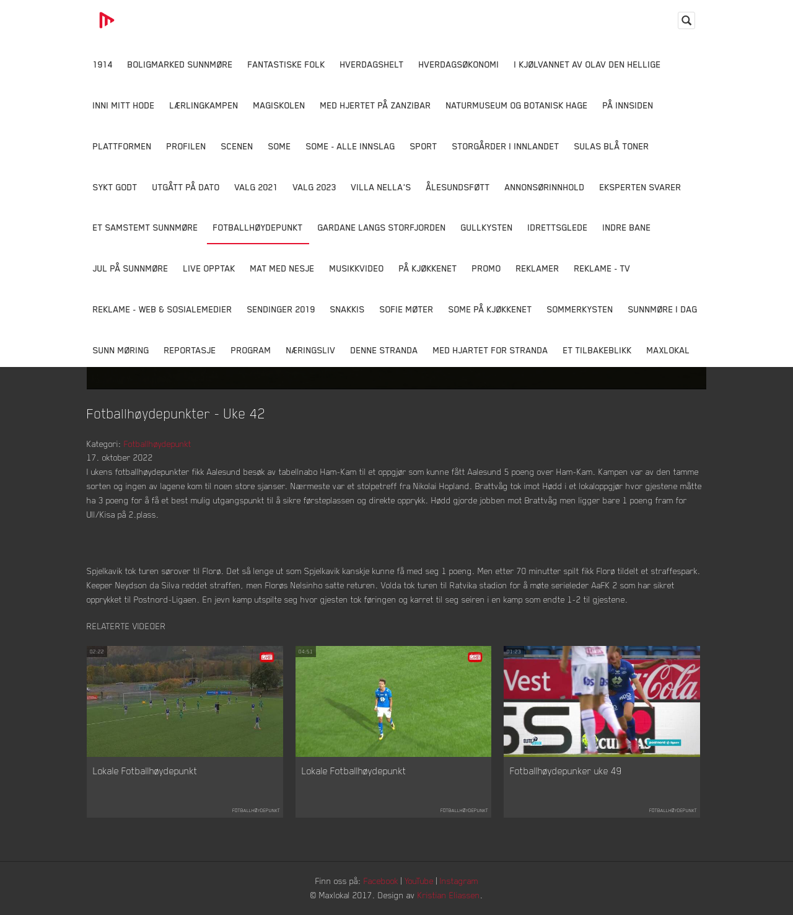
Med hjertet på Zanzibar (375, 105)
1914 (103, 64)
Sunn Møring (121, 350)
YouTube (419, 880)
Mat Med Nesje (282, 268)
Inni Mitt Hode (124, 105)
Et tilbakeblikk (597, 350)
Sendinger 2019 (281, 309)
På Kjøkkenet (428, 268)
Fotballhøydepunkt (258, 227)
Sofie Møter (407, 309)
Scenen (237, 146)
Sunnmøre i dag (663, 309)
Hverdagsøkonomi (459, 64)
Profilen (186, 146)
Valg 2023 (314, 187)
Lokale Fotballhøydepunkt (145, 770)
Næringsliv (311, 350)
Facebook (381, 880)
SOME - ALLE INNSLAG (350, 146)
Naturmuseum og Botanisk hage (517, 105)
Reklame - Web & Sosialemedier (162, 309)
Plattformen (122, 146)
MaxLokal (668, 350)
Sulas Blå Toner (611, 146)
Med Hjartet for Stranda (490, 350)
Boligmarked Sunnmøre (180, 64)
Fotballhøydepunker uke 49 (566, 770)
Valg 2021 (256, 187)
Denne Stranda (384, 350)
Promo (486, 268)
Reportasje (190, 350)
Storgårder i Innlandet (505, 146)
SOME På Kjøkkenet (490, 309)
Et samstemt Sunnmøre (145, 227)
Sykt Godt (115, 187)
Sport (423, 146)
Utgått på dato (186, 187)
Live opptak (209, 268)
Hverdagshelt (372, 64)
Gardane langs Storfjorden (382, 227)
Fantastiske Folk (286, 64)
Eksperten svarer (640, 187)
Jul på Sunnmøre (131, 268)
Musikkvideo (357, 268)
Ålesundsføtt (458, 187)
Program (251, 350)
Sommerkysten (580, 309)
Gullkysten (487, 227)
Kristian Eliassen (449, 895)
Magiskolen (279, 105)
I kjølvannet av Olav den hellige (587, 64)
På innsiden (628, 105)
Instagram (459, 880)
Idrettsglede (558, 227)
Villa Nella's (381, 187)
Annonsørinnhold (545, 187)
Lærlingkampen (204, 105)
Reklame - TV (602, 268)
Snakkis (347, 309)
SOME (279, 146)
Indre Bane (627, 227)
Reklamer (537, 268)
